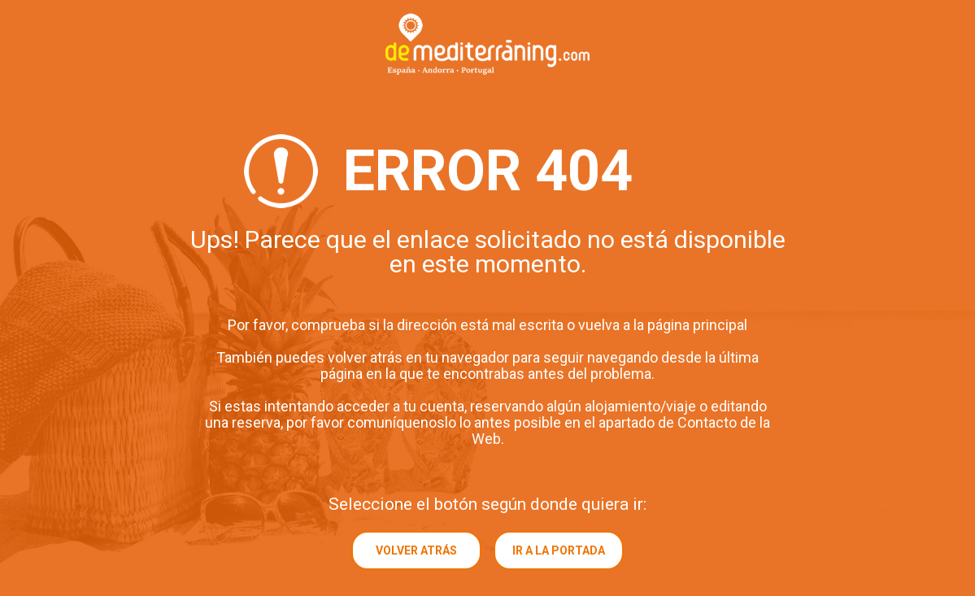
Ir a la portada (558, 550)
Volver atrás (416, 550)
